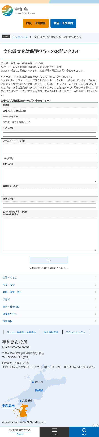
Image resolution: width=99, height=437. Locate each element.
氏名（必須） (9, 128)
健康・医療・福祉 (12, 292)
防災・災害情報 (36, 23)
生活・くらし (10, 277)
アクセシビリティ (75, 332)
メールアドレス (14, 141)
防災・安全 (9, 284)
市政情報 (7, 321)
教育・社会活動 (11, 306)
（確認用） (8, 158)
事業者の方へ (10, 314)
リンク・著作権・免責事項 (21, 332)
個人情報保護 (51, 332)
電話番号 (11, 186)
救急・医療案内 (63, 23)
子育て (6, 299)
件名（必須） (9, 199)
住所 (9, 164)
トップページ (20, 36)
